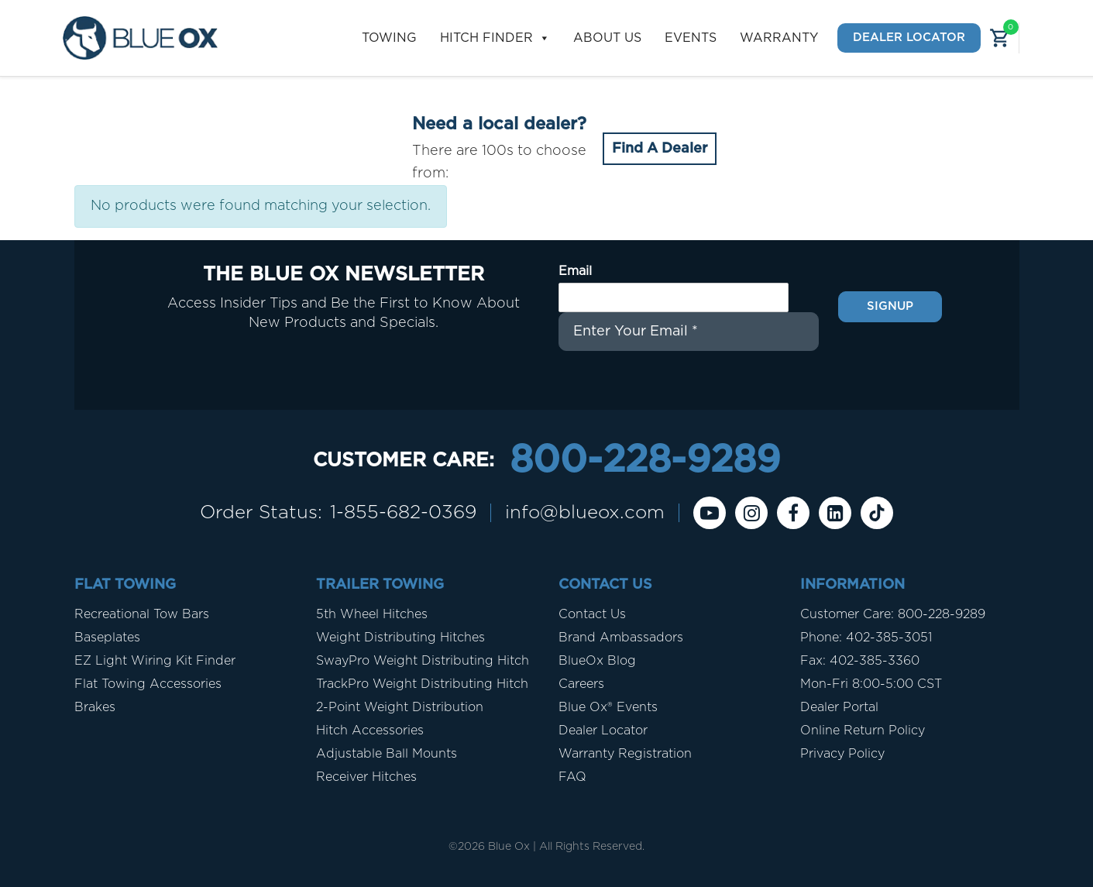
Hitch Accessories (370, 730)
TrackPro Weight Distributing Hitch (422, 684)
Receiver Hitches (366, 777)
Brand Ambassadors (621, 637)
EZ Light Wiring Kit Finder (154, 661)
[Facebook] (793, 513)
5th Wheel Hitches (372, 614)
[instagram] (751, 513)
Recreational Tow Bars (141, 614)
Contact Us (592, 614)
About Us (607, 38)
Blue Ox (509, 846)
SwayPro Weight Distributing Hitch (422, 661)
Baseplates (107, 637)
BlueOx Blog (597, 661)
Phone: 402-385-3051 (866, 637)
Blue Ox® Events (608, 707)
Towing (389, 38)
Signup (890, 306)
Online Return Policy (862, 730)
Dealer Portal (839, 707)
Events (691, 38)
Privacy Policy (842, 754)
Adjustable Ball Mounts (386, 754)
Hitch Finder (495, 38)
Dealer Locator (909, 37)
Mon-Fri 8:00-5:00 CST (871, 684)
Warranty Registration (625, 754)
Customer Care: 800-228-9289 (892, 614)
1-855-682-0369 (403, 513)
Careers (581, 684)
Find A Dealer (659, 149)
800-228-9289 (645, 461)
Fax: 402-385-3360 (859, 661)
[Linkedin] (835, 513)
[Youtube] (709, 513)
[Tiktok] (877, 513)
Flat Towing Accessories (148, 684)
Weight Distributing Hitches (400, 637)
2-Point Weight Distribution (399, 707)
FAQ (572, 777)
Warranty (779, 38)
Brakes (94, 707)
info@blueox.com (585, 513)
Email (575, 271)
